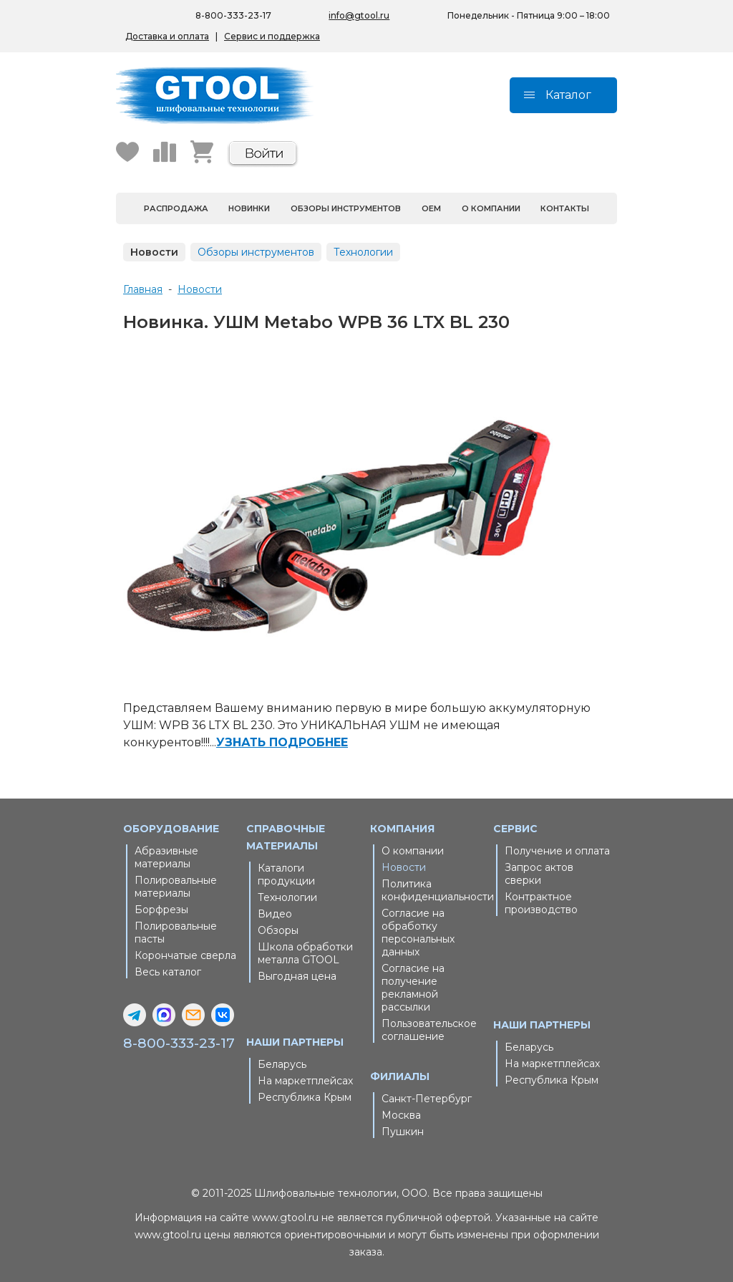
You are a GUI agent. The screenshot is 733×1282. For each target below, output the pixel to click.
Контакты (564, 208)
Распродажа (176, 208)
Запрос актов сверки (539, 874)
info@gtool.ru (359, 15)
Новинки (249, 208)
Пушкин (403, 1131)
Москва (401, 1115)
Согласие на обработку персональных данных (418, 932)
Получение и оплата (557, 850)
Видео (275, 913)
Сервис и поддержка (272, 36)
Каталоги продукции (286, 874)
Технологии (363, 252)
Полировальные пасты (176, 932)
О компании (491, 208)
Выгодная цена (297, 976)
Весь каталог (168, 971)
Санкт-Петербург (427, 1098)
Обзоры (278, 930)
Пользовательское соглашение (429, 1030)
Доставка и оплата (167, 36)
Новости (154, 252)
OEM (431, 208)
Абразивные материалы (166, 857)
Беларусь (282, 1064)
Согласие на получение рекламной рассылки (413, 987)
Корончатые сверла (185, 955)
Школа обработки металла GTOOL (305, 953)
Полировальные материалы (176, 887)
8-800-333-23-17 (179, 1043)
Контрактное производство (541, 903)
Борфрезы (161, 909)
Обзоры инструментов (346, 208)
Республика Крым (304, 1097)
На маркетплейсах (305, 1080)
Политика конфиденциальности (434, 890)
